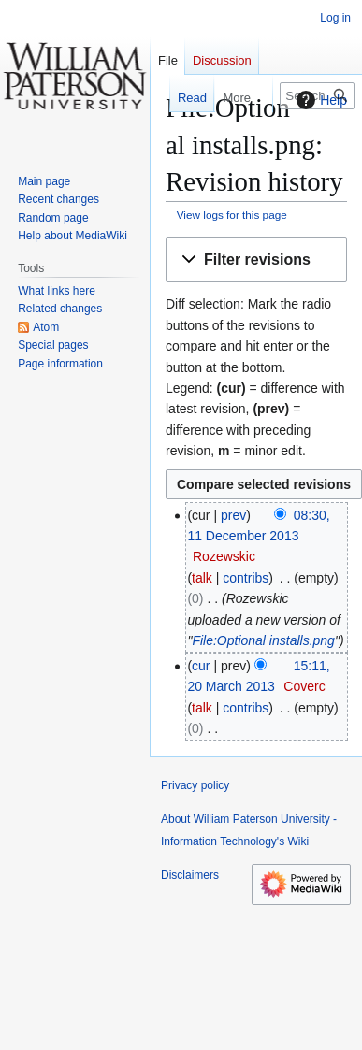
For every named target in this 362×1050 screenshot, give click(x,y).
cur (201, 665)
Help (319, 100)
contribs (245, 577)
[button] (256, 260)
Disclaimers (190, 875)
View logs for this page (232, 215)
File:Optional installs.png (263, 640)
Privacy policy (195, 785)
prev (233, 515)
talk (202, 577)
